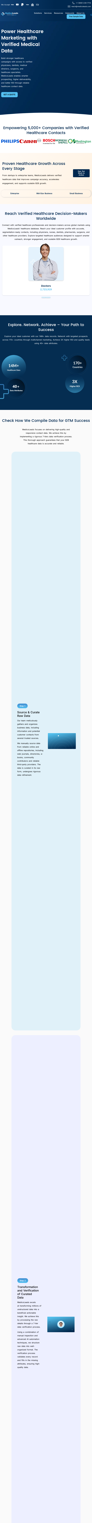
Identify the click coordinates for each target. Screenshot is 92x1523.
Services (48, 13)
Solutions (38, 13)
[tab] (14, 193)
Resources (58, 13)
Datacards (69, 13)
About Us (80, 13)
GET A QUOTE (9, 94)
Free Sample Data (76, 16)
